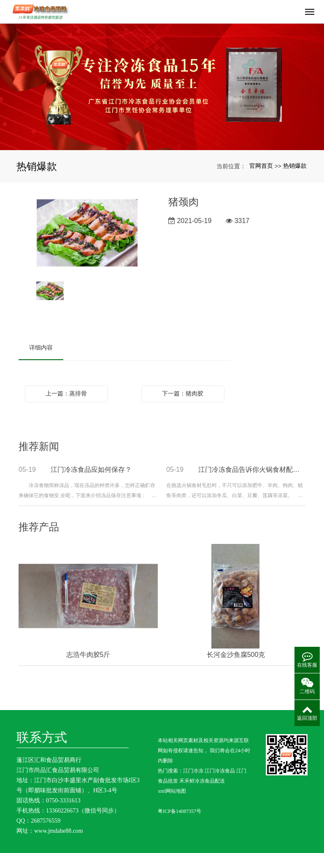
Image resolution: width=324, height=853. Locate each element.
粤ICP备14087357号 (179, 811)
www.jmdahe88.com (58, 831)
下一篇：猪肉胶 (182, 393)
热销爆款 (295, 165)
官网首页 (261, 165)
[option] (87, 233)
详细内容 (41, 347)
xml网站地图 (172, 791)
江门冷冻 (193, 771)
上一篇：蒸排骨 (66, 393)
